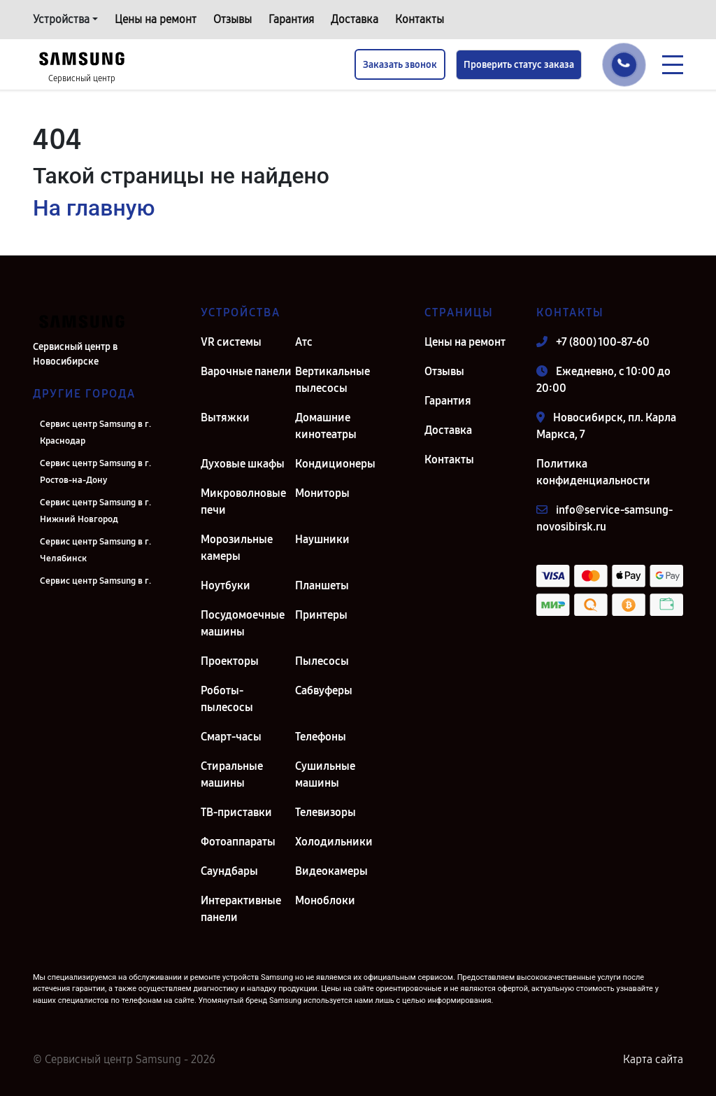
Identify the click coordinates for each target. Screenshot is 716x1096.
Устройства (61, 19)
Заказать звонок (400, 65)
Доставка (354, 19)
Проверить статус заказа (519, 65)
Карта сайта (653, 1059)
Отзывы (232, 19)
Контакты (419, 19)
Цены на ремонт (155, 19)
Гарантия (291, 19)
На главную (94, 208)
